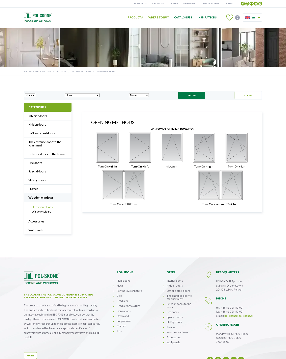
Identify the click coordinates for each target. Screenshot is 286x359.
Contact (230, 3)
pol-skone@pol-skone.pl (238, 315)
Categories (37, 107)
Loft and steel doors (41, 133)
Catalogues (183, 17)
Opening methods (42, 207)
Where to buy (158, 17)
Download (190, 3)
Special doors (37, 171)
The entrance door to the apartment (44, 143)
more (30, 355)
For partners (211, 3)
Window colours (41, 211)
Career (173, 3)
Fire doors (35, 163)
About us (158, 3)
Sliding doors (37, 180)
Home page (140, 3)
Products (135, 17)
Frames (33, 189)
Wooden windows (81, 71)
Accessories (36, 221)
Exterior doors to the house (46, 154)
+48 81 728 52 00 (231, 307)
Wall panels (35, 230)
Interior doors (37, 116)
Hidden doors (37, 124)
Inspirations (207, 17)
